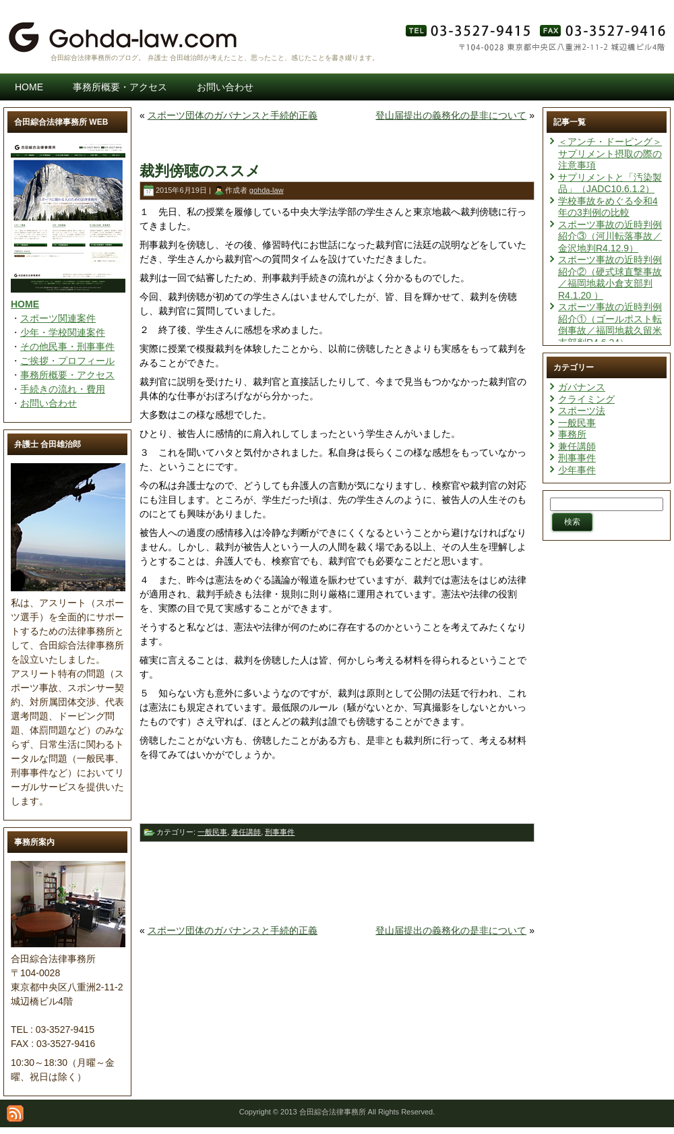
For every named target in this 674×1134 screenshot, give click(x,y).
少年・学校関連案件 (62, 332)
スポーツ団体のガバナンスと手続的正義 (232, 115)
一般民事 (212, 832)
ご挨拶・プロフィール (67, 360)
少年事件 (577, 470)
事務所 (572, 434)
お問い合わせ (48, 403)
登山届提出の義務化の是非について (450, 115)
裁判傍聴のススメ (200, 170)
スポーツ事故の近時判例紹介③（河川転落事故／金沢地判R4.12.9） (610, 236)
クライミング (586, 399)
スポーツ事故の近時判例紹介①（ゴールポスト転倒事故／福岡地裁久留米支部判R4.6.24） (610, 324)
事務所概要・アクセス (67, 374)
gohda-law (266, 190)
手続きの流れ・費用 (62, 389)
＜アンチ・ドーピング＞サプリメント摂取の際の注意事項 (610, 153)
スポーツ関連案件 (58, 318)
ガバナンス (581, 387)
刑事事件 (280, 832)
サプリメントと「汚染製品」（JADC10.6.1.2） (610, 183)
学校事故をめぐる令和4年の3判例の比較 (608, 207)
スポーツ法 (581, 410)
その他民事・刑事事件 (67, 346)
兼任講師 (246, 832)
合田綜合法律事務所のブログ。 (98, 57)
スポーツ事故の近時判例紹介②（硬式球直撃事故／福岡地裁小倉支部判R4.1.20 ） (610, 277)
